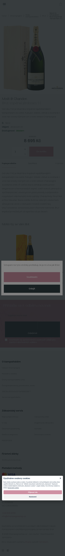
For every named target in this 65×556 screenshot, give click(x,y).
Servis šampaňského (11, 397)
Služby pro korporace (11, 460)
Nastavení (33, 497)
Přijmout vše (32, 492)
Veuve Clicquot (13, 272)
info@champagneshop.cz (14, 516)
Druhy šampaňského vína (13, 379)
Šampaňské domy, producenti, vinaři (18, 385)
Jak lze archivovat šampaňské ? (16, 391)
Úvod (4, 16)
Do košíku (41, 151)
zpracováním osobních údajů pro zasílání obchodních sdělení (32, 341)
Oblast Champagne (11, 368)
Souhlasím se (32, 341)
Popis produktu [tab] (9, 163)
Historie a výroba (9, 373)
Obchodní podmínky (11, 428)
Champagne (16, 16)
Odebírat (32, 333)
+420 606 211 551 (9, 513)
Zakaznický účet (41, 417)
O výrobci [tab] (59, 163)
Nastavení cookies (42, 434)
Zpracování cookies (13, 488)
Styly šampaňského (32, 16)
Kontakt (37, 428)
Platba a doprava (10, 434)
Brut (44, 16)
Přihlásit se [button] (55, 4)
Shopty (28, 542)
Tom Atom (43, 542)
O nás (4, 423)
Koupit (26, 291)
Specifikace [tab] (32, 163)
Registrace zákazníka (44, 423)
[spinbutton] (19, 152)
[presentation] (21, 325)
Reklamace (7, 440)
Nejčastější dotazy (10, 417)
